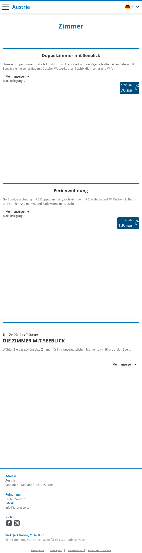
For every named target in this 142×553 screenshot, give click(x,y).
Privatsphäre (37, 550)
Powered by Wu (76, 550)
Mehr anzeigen (16, 76)
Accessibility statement (99, 550)
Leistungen (56, 550)
